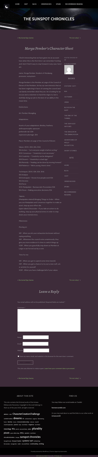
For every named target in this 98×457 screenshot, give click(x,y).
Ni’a (65, 91)
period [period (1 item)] (17, 429)
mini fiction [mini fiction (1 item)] (37, 424)
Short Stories (70, 151)
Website (20, 350)
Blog (34, 4)
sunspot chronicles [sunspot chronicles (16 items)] (30, 436)
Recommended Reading (74, 4)
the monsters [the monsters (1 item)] (7, 444)
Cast (26, 4)
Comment (21, 308)
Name (19, 337)
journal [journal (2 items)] (16, 424)
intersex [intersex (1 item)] (32, 422)
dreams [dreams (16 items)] (17, 418)
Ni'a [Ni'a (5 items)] (13, 429)
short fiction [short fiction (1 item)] (33, 433)
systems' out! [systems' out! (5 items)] (27, 441)
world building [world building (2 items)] (34, 444)
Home (17, 4)
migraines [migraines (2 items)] (31, 424)
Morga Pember (71, 64)
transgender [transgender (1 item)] (14, 444)
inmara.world (56, 416)
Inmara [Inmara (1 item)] (14, 422)
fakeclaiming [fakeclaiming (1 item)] (41, 418)
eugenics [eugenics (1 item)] (35, 418)
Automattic (63, 451)
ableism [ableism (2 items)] (6, 414)
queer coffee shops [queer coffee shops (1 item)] (14, 433)
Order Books (46, 4)
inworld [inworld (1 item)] (37, 422)
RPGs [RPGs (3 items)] (22, 433)
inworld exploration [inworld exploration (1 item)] (8, 424)
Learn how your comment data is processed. (59, 368)
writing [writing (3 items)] (41, 444)
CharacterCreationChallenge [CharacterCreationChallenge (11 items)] (26, 413)
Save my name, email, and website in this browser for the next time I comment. (47, 356)
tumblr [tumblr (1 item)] (19, 444)
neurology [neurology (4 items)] (7, 429)
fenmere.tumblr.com (59, 408)
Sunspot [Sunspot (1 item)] (17, 437)
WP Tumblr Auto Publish (42, 456)
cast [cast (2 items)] (10, 414)
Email (19, 344)
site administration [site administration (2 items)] (9, 437)
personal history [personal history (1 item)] (23, 429)
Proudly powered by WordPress (40, 451)
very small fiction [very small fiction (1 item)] (25, 444)
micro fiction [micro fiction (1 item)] (25, 424)
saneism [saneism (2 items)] (27, 433)
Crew (66, 102)
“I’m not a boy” (74, 38)
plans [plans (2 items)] (29, 429)
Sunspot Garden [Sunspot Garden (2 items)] (16, 441)
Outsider (68, 97)
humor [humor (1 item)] (5, 422)
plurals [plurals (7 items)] (6, 433)
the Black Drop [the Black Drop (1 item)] (37, 441)
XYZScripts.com (58, 456)
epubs (58, 4)
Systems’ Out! (70, 86)
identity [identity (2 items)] (10, 422)
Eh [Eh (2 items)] (23, 418)
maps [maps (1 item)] (20, 424)
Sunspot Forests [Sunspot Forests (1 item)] (7, 441)
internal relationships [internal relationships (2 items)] (23, 422)
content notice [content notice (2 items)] (8, 418)
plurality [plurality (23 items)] (37, 428)
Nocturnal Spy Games (26, 38)
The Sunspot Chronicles (49, 19)
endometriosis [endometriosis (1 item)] (28, 418)
